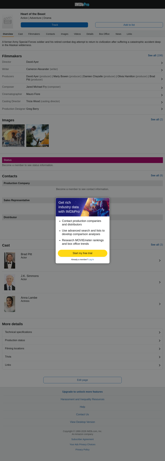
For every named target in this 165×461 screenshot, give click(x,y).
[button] (82, 253)
